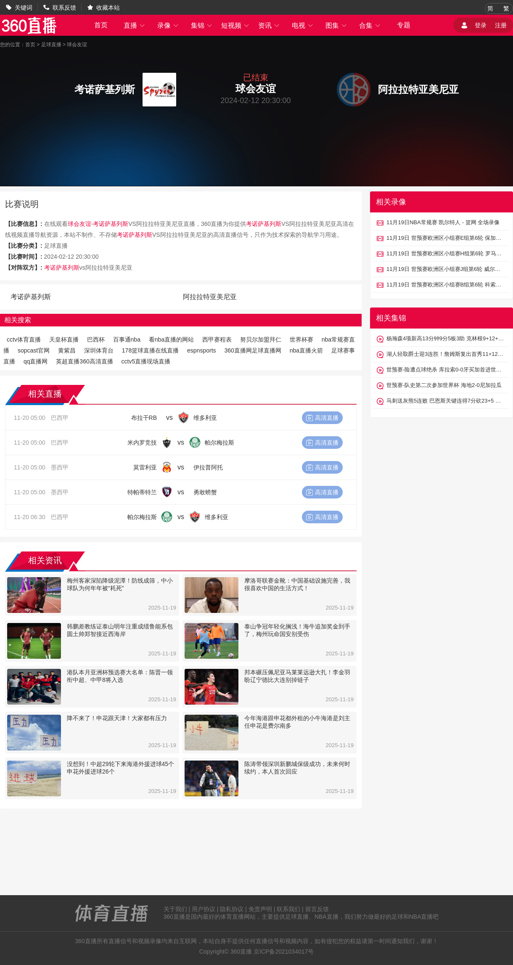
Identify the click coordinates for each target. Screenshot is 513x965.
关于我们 (175, 909)
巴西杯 (96, 339)
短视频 (235, 25)
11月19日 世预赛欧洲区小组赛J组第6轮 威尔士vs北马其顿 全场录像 (445, 269)
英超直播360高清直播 (84, 361)
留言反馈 (317, 909)
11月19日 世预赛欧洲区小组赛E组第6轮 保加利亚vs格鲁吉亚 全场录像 (445, 238)
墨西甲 (60, 467)
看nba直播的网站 (171, 339)
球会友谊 (77, 45)
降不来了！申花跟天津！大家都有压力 (117, 718)
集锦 (202, 25)
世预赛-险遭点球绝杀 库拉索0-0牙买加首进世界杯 (445, 369)
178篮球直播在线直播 (150, 350)
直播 (134, 25)
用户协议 (203, 909)
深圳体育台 (99, 350)
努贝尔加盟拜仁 (260, 339)
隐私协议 (231, 909)
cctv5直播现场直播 (146, 361)
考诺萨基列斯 (110, 223)
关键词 (23, 7)
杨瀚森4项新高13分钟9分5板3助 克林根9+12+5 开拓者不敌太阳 (445, 338)
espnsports (201, 350)
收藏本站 (108, 7)
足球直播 (51, 45)
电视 (303, 25)
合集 (370, 25)
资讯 (269, 25)
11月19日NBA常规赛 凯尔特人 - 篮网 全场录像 (443, 222)
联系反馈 (64, 7)
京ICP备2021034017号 (284, 951)
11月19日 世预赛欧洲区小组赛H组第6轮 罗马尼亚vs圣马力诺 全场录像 (445, 253)
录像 (168, 25)
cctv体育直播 (24, 339)
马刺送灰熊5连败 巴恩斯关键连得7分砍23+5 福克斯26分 (445, 401)
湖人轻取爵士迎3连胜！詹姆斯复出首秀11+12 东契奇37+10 (445, 354)
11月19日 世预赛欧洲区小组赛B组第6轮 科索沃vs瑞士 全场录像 (445, 284)
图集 (336, 25)
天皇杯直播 (64, 339)
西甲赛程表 (217, 339)
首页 (101, 25)
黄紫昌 (67, 350)
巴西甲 (60, 417)
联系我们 (288, 909)
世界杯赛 (301, 339)
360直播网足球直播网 (252, 350)
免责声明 (260, 909)
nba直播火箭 (306, 350)
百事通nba (126, 339)
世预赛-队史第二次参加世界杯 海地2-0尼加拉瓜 (444, 385)
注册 (501, 25)
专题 (403, 25)
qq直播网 (36, 361)
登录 (481, 25)
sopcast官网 (34, 350)
